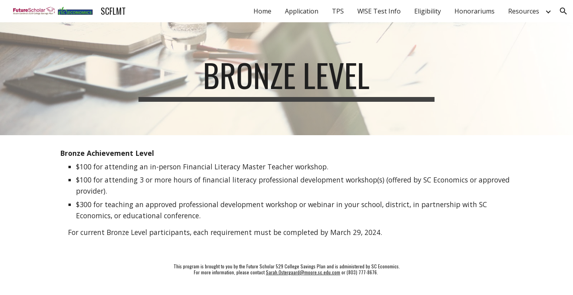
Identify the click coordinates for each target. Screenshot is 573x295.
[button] (563, 11)
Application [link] (301, 11)
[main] (286, 78)
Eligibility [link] (427, 11)
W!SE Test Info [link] (379, 11)
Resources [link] (523, 11)
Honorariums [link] (474, 11)
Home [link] (262, 11)
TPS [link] (338, 11)
